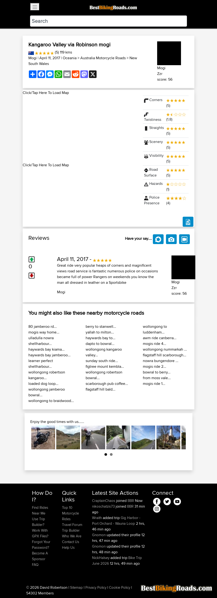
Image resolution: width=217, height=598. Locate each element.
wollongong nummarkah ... (165, 349)
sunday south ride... (102, 360)
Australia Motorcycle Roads (103, 58)
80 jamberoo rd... (42, 326)
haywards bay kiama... (46, 349)
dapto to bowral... (100, 343)
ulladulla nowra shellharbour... (41, 340)
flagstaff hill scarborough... (164, 355)
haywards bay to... (100, 338)
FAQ (35, 564)
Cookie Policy (119, 587)
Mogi (32, 58)
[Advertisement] (80, 129)
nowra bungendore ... (160, 360)
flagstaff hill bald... (100, 389)
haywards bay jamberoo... (49, 355)
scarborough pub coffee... (107, 383)
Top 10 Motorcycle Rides (70, 513)
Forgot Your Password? (41, 544)
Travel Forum (72, 524)
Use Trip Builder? (38, 521)
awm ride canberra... (159, 338)
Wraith (97, 517)
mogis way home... (43, 332)
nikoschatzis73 (104, 506)
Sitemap (76, 587)
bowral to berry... (156, 372)
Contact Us (70, 541)
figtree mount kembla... (105, 366)
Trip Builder (71, 530)
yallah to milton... (100, 332)
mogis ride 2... (154, 366)
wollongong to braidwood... (51, 400)
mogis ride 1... (154, 383)
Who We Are (71, 536)
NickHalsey (101, 557)
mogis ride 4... (154, 343)
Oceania (70, 58)
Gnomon (99, 534)
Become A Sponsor (40, 556)
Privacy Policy (95, 587)
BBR (131, 500)
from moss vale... (157, 378)
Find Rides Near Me (40, 510)
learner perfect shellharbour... (40, 363)
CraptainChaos (104, 500)
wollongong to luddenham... (155, 329)
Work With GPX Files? (40, 533)
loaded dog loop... (43, 383)
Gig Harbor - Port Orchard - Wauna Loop (116, 520)
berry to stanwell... (101, 326)
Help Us (68, 547)
